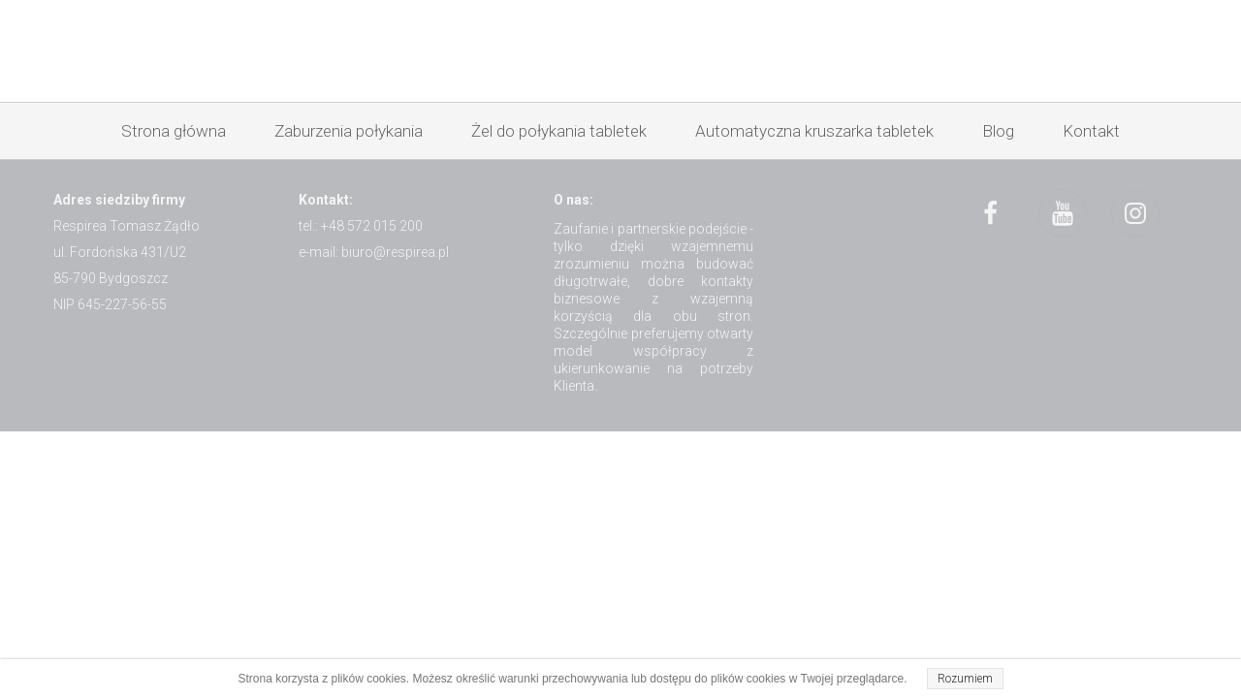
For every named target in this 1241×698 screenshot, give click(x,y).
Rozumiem (965, 678)
